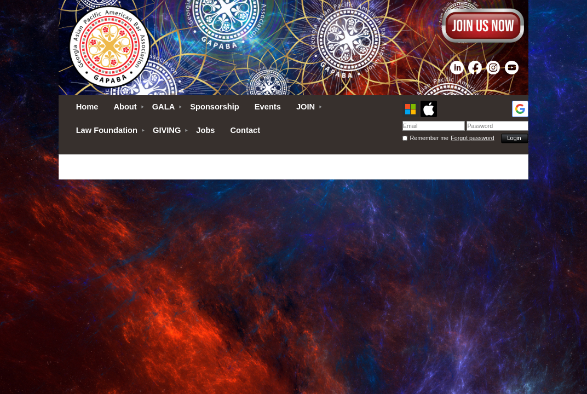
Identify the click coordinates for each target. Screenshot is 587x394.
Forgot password (472, 138)
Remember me (429, 138)
